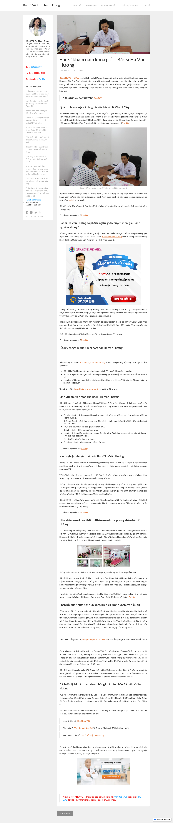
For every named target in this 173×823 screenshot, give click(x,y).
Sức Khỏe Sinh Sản (108, 5)
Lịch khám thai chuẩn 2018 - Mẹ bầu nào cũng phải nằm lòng (37, 181)
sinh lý (72, 200)
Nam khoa (78, 71)
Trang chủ (76, 5)
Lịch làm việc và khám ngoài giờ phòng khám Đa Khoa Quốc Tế (37, 103)
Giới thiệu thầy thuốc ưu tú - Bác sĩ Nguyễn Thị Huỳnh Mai (38, 139)
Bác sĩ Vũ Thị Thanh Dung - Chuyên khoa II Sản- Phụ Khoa (37, 149)
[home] (41, 4)
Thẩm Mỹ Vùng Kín (130, 5)
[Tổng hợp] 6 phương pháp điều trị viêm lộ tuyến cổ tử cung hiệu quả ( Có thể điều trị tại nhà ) (37, 192)
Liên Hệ (147, 5)
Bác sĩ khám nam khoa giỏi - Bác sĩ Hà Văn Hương (37, 111)
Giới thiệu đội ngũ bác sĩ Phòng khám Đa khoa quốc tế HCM (37, 159)
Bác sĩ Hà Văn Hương (112, 236)
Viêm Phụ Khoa (90, 5)
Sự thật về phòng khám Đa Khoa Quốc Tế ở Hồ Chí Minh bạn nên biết (37, 130)
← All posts (64, 813)
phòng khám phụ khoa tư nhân (94, 639)
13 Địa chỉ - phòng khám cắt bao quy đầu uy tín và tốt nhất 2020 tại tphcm (37, 120)
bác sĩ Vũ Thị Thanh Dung (92, 735)
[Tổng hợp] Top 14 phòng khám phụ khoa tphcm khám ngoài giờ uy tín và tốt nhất (37, 93)
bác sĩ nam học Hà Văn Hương (91, 362)
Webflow (39, 216)
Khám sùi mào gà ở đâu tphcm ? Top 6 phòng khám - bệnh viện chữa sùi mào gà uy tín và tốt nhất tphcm (37, 170)
